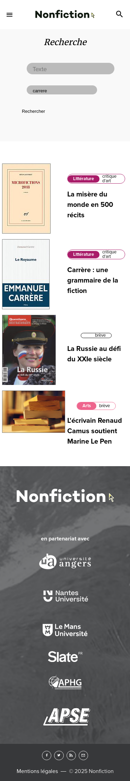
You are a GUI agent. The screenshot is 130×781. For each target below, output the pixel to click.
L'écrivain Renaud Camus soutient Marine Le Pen (94, 431)
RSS (71, 755)
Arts (87, 406)
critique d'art (109, 179)
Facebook (46, 755)
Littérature (83, 179)
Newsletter (83, 755)
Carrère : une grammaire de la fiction (92, 280)
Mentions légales (37, 771)
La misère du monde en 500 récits (90, 204)
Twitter (58, 755)
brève (100, 335)
